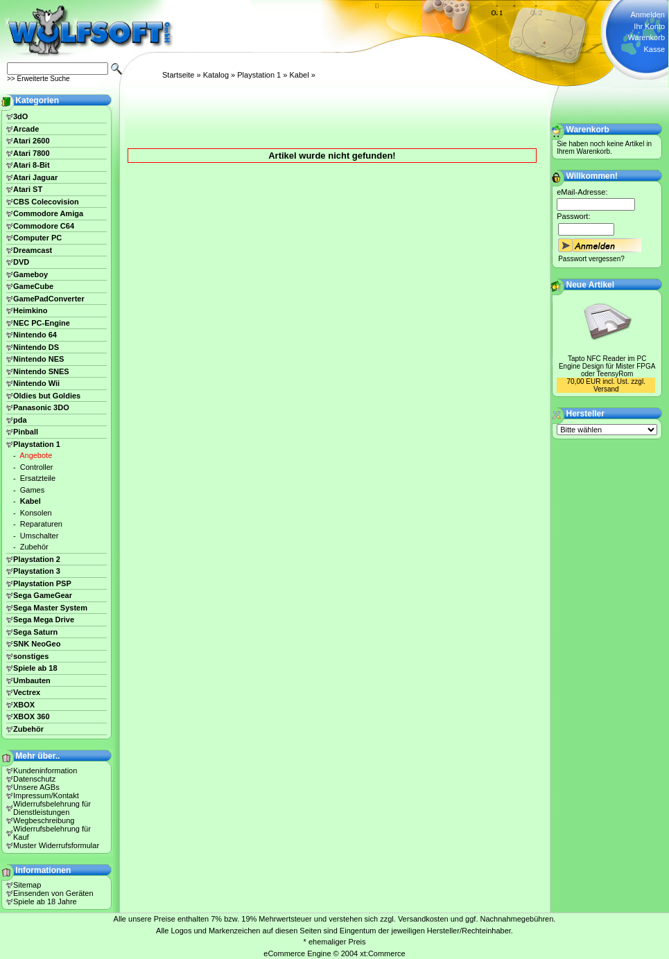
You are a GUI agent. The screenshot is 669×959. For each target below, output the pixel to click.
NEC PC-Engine (41, 323)
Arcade (26, 129)
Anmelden (647, 14)
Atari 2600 (31, 141)
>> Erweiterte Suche (38, 78)
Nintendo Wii (36, 383)
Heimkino (30, 310)
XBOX (24, 705)
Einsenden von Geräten (53, 893)
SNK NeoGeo (36, 644)
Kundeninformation (45, 770)
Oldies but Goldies (46, 395)
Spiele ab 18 (35, 668)
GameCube (33, 286)
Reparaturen (41, 524)
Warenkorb (646, 37)
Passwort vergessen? (591, 259)
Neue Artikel (590, 285)
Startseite (178, 75)
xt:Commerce (382, 953)
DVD (21, 262)
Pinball (25, 432)
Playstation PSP (42, 583)
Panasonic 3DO (41, 407)
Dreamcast (32, 250)
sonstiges (31, 656)
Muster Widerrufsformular (56, 845)
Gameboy (30, 274)
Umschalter (39, 535)
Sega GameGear (42, 595)
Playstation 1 (259, 75)
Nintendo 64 (35, 335)
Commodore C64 (43, 226)
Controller (36, 467)
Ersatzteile (37, 478)
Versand (606, 389)
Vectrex (26, 692)
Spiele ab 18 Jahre (45, 901)
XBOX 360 (31, 716)
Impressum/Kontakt (46, 795)
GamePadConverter (49, 298)
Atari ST (27, 189)
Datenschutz (34, 779)
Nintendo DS (36, 347)
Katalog (216, 75)
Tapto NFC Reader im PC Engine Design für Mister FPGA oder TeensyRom (607, 366)
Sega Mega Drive (43, 619)
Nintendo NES (38, 359)
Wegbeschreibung (43, 820)
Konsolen (36, 513)
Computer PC (37, 238)
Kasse (654, 49)
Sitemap (27, 885)
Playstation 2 (36, 559)
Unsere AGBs (36, 787)
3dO (20, 116)
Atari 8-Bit (31, 165)
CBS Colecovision (46, 201)
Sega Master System (50, 608)
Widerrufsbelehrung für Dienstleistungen (52, 808)
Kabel (299, 75)
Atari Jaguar (35, 177)
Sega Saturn (35, 632)
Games (32, 490)
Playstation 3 (36, 571)
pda (20, 420)
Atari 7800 (31, 153)
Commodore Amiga (48, 213)
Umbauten (32, 680)
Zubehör (34, 547)
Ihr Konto (649, 26)
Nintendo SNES (41, 371)
